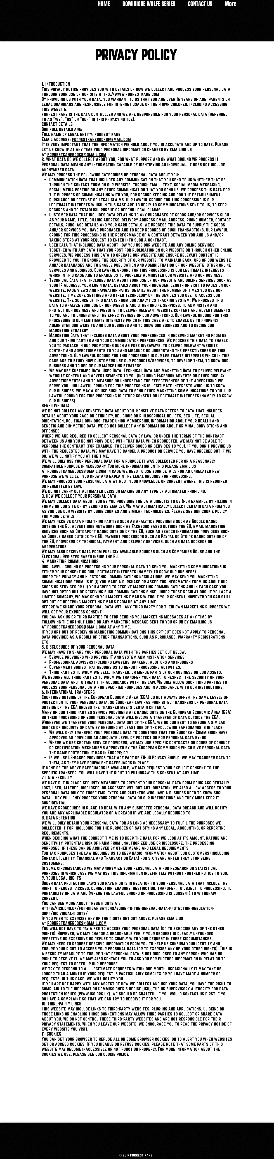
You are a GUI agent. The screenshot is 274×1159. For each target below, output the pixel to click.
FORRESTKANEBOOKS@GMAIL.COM (77, 923)
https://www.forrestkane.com (129, 94)
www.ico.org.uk (94, 993)
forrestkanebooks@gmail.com (101, 139)
